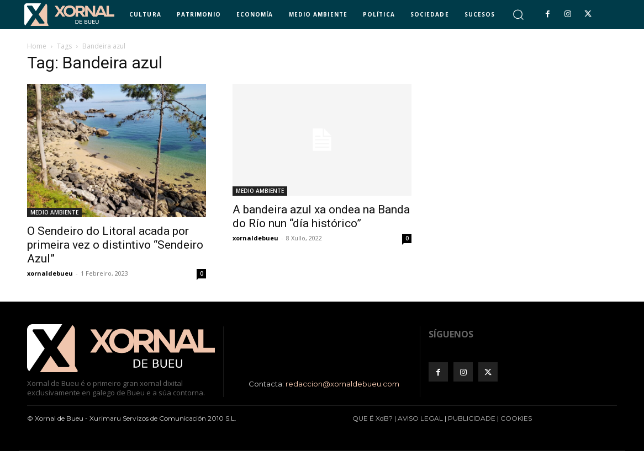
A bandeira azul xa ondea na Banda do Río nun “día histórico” (321, 216)
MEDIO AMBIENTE (54, 212)
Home (36, 46)
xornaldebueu (50, 273)
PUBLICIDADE (471, 418)
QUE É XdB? (372, 418)
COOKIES (516, 418)
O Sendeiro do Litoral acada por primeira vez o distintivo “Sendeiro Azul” (115, 244)
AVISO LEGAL (420, 418)
